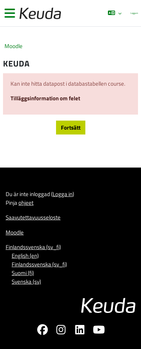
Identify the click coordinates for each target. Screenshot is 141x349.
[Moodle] (39, 13)
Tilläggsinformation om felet (45, 98)
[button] (114, 13)
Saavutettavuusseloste (33, 217)
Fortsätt (70, 127)
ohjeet (25, 202)
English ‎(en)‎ (25, 255)
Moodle (14, 46)
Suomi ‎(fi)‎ (23, 273)
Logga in (134, 13)
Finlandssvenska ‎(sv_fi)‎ (33, 247)
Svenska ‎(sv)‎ (26, 281)
